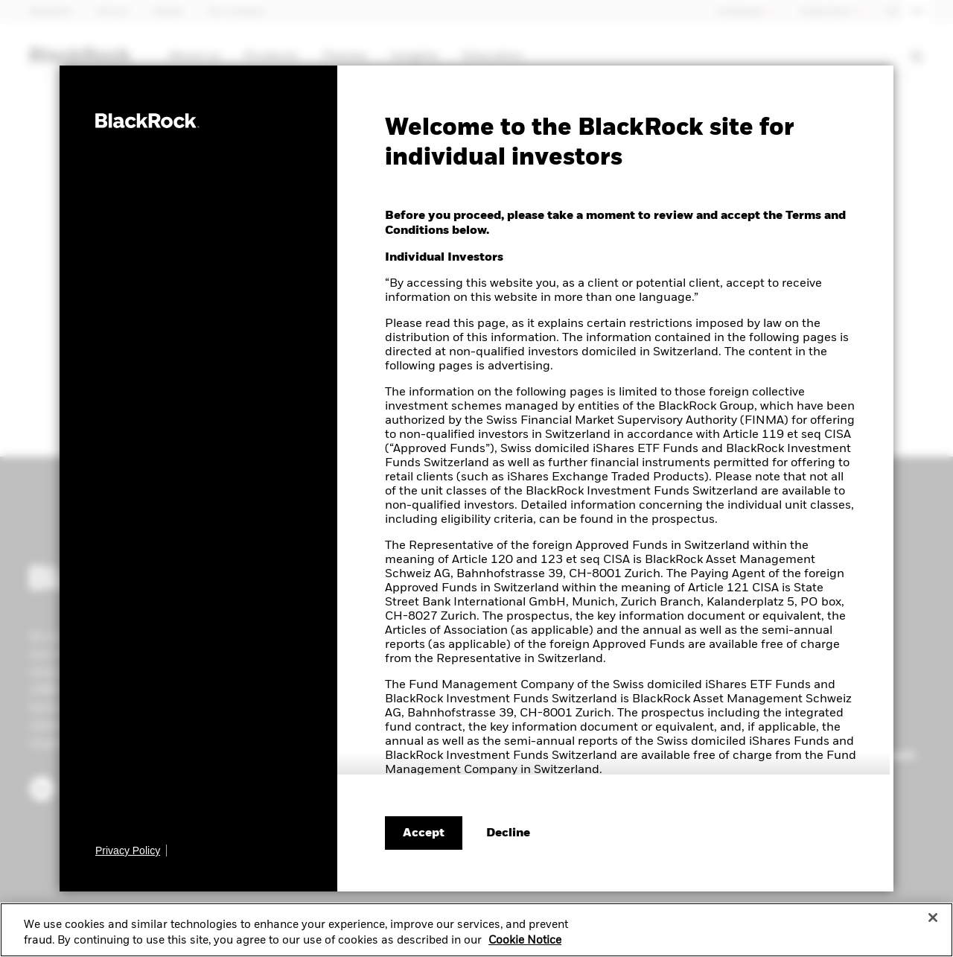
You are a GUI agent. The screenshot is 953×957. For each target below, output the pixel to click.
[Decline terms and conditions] (508, 833)
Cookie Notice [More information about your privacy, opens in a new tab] (524, 946)
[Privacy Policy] (131, 850)
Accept (423, 833)
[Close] (933, 922)
